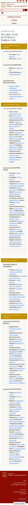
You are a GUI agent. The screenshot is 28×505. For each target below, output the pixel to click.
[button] (14, 46)
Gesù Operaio (13, 92)
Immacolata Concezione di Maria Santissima (15, 272)
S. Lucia (19, 58)
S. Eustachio (13, 366)
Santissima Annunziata (17, 213)
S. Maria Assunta (18, 139)
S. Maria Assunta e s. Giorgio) (15, 159)
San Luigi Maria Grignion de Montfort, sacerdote (11, 2)
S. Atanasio (18, 132)
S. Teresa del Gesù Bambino (16, 155)
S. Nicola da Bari (19, 368)
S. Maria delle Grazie (15, 90)
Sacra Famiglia (13, 335)
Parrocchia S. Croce (15, 114)
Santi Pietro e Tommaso (17, 383)
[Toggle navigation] (2, 13)
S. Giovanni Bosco (18, 448)
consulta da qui (22, 500)
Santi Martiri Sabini (16, 149)
